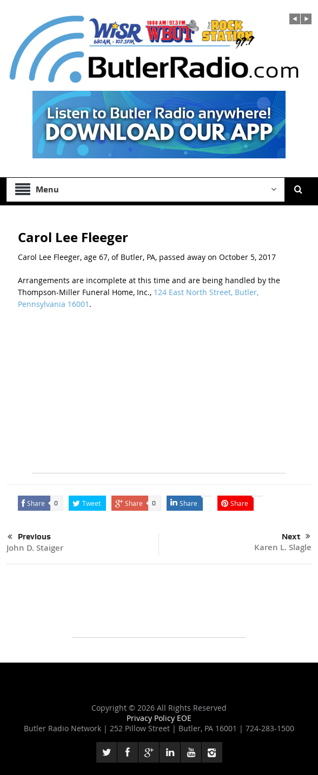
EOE (184, 718)
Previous (29, 537)
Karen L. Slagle (283, 547)
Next (296, 537)
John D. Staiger (34, 547)
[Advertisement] (159, 397)
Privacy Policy (152, 718)
